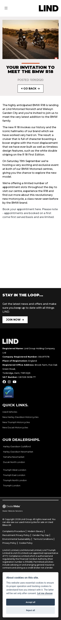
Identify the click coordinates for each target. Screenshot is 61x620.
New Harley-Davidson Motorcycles (20, 417)
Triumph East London (14, 475)
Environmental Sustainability (16, 539)
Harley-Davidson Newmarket (18, 452)
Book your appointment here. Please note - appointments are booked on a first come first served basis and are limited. (30, 213)
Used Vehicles (9, 412)
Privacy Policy (9, 543)
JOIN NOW (13, 319)
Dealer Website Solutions (12, 511)
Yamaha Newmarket (13, 457)
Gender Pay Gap (40, 535)
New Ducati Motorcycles (15, 427)
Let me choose (45, 593)
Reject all (30, 610)
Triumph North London (15, 480)
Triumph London (11, 485)
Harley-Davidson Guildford (17, 446)
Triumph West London (14, 470)
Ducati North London (14, 462)
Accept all (30, 602)
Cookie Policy (26, 543)
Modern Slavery (35, 531)
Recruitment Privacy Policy (16, 535)
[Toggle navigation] (6, 8)
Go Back (28, 88)
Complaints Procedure (13, 531)
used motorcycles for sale (31, 522)
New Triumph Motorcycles (16, 422)
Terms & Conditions (43, 539)
